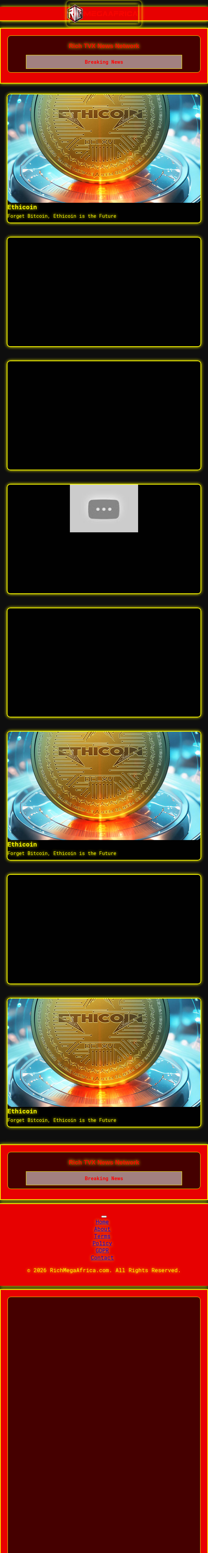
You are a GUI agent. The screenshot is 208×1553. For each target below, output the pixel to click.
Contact (102, 1257)
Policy (102, 1243)
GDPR (102, 1250)
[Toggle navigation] (104, 1217)
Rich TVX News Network (104, 46)
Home (102, 1221)
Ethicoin (22, 207)
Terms (102, 1235)
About (102, 1228)
